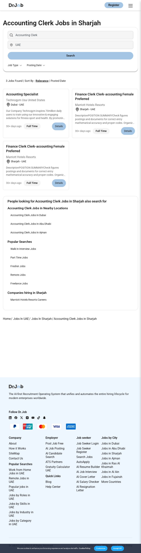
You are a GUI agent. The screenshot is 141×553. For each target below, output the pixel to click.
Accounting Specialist (22, 94)
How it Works (17, 448)
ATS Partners (54, 462)
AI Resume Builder (88, 467)
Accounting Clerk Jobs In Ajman (28, 232)
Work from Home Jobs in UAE (20, 471)
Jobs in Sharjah (111, 453)
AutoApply (83, 462)
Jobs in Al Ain (110, 472)
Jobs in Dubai (110, 443)
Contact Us (16, 458)
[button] (100, 548)
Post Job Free (54, 443)
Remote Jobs (18, 274)
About (13, 443)
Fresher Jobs (17, 266)
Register (113, 5)
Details (59, 126)
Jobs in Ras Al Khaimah (110, 465)
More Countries (111, 482)
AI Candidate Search (54, 455)
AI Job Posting (55, 448)
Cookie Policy (84, 548)
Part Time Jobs (19, 257)
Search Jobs (84, 457)
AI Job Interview (86, 472)
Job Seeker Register (83, 450)
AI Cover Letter (85, 477)
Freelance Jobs (19, 283)
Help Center (53, 487)
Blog (48, 482)
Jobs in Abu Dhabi (113, 448)
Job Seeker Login (87, 443)
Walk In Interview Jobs (23, 248)
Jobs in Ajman (110, 458)
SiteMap (14, 453)
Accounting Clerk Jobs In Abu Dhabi (30, 223)
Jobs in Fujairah (111, 477)
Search (70, 55)
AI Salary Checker (87, 482)
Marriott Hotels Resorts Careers (28, 299)
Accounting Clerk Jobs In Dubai (28, 215)
